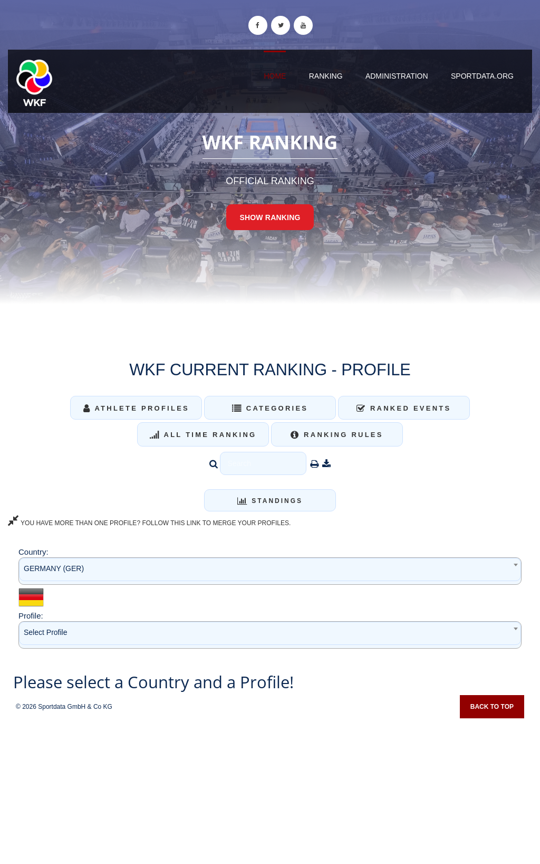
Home (275, 76)
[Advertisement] (270, 787)
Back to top (492, 706)
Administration (396, 76)
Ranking (326, 76)
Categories (270, 408)
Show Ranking (269, 217)
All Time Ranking (203, 435)
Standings (270, 501)
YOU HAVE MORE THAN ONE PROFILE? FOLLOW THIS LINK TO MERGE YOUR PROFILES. (149, 523)
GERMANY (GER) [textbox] (54, 568)
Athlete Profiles (136, 408)
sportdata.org (482, 76)
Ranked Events (403, 408)
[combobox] (270, 570)
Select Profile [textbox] (45, 632)
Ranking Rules (337, 435)
